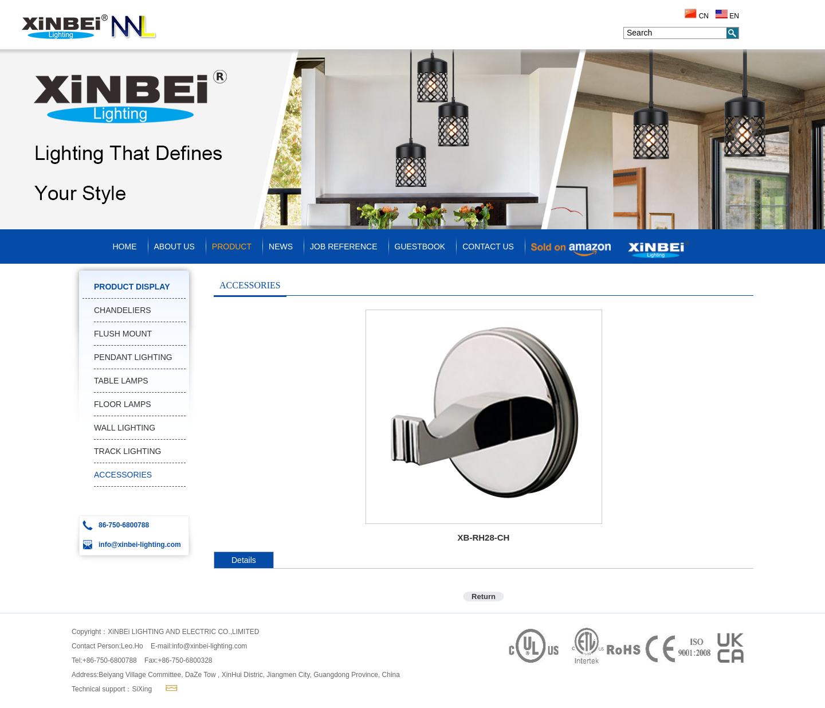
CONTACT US (488, 246)
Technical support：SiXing (112, 689)
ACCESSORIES (123, 474)
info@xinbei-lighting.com (209, 646)
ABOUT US (174, 246)
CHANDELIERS (122, 310)
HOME (125, 246)
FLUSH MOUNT (123, 333)
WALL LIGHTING (124, 427)
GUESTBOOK (420, 246)
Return (484, 596)
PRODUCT (232, 246)
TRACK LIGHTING (127, 451)
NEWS (281, 246)
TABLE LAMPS (121, 380)
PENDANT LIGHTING (133, 357)
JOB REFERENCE (343, 246)
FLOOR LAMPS (122, 404)
